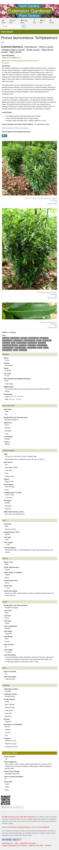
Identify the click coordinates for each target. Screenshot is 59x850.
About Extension (7, 843)
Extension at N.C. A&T (36, 845)
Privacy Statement (43, 827)
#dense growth (32, 347)
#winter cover (31, 345)
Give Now (42, 22)
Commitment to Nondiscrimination (19, 827)
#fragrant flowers (33, 338)
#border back (41, 343)
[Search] (11, 26)
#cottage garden (7, 340)
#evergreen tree (32, 343)
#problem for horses (20, 347)
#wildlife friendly (7, 350)
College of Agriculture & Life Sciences (14, 845)
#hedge (40, 347)
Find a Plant (12, 22)
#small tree (24, 338)
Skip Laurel (15, 52)
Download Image (52, 203)
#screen (46, 347)
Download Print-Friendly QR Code (12, 807)
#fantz (13, 343)
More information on (15, 128)
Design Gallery (24, 22)
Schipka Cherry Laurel (12, 49)
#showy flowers (15, 338)
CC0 (56, 202)
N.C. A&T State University (26, 817)
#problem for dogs (8, 347)
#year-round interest (29, 340)
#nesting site (23, 350)
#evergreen (6, 338)
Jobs (16, 843)
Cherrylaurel (30, 46)
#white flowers (44, 338)
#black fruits (6, 343)
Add (4, 135)
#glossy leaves (47, 340)
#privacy (39, 340)
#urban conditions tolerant (10, 345)
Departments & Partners (28, 843)
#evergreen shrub (21, 343)
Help (34, 22)
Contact (51, 22)
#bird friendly (22, 345)
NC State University (8, 817)
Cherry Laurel (46, 46)
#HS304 (15, 350)
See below (5, 63)
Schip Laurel (32, 49)
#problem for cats (42, 345)
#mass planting (18, 340)
